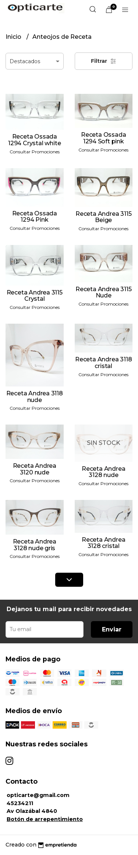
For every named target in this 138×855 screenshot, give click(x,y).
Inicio (14, 36)
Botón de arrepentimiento (45, 819)
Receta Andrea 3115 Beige (103, 217)
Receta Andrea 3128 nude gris (34, 545)
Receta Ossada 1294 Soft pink (103, 138)
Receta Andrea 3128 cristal (103, 543)
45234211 (20, 803)
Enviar (111, 629)
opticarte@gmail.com (38, 795)
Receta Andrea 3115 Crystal (35, 296)
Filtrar (103, 61)
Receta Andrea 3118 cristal (103, 362)
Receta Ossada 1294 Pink (34, 217)
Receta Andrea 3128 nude (103, 472)
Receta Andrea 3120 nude (34, 469)
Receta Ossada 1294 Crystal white (34, 140)
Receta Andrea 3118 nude (34, 396)
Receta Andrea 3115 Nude (103, 292)
